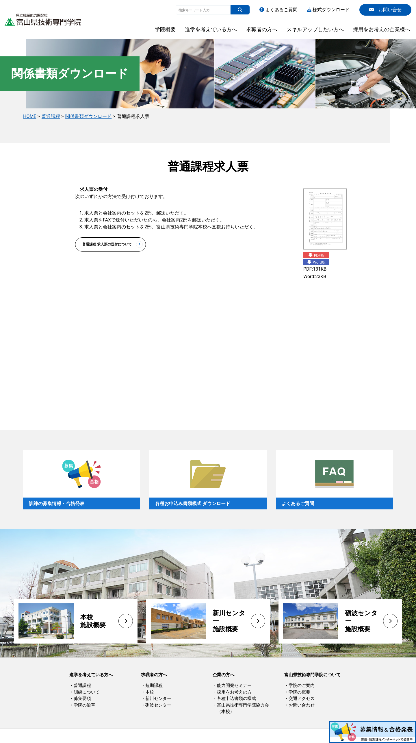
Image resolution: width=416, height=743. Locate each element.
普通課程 (51, 116)
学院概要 (165, 29)
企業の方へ (223, 674)
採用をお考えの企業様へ (381, 29)
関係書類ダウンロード (88, 116)
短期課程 (154, 685)
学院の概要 (299, 692)
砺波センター (158, 705)
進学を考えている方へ (211, 29)
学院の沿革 (84, 705)
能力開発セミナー (234, 685)
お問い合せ (385, 9)
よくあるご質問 (278, 9)
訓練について (87, 692)
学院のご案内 (302, 685)
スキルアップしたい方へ (315, 29)
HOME (29, 116)
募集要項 (82, 698)
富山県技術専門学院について (312, 674)
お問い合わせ (302, 705)
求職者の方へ (261, 29)
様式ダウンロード (328, 9)
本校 (149, 692)
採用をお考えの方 (234, 692)
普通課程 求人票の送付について (107, 244)
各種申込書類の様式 (236, 698)
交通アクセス (302, 698)
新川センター (158, 698)
